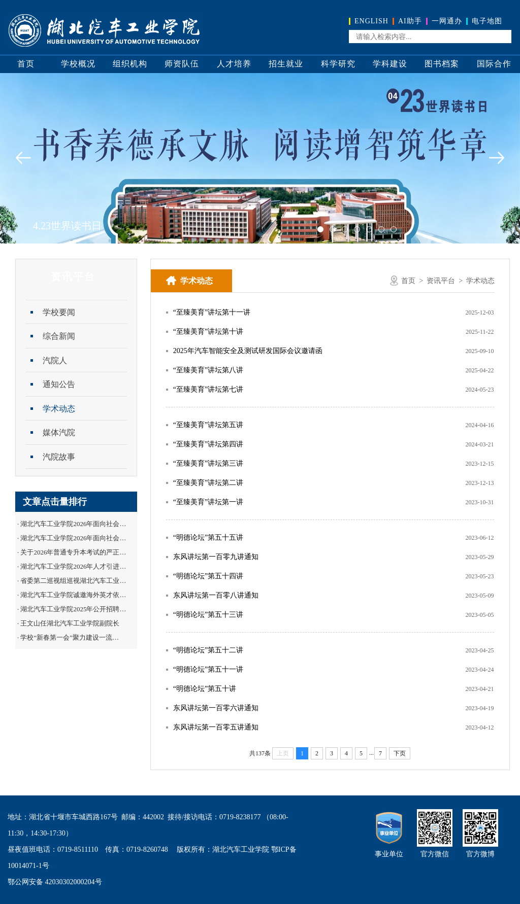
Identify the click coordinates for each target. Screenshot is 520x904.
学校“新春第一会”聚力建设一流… (69, 637)
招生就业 (286, 63)
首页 (26, 63)
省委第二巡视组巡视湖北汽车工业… (73, 580)
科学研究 (338, 63)
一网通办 (447, 21)
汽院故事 (59, 457)
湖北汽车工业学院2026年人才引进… (73, 566)
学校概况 (78, 63)
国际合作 (494, 63)
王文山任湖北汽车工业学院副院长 (69, 623)
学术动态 (59, 408)
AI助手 (410, 21)
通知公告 (59, 384)
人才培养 (234, 63)
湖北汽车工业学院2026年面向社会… (73, 524)
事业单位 (389, 854)
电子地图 (487, 21)
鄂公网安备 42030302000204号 (55, 882)
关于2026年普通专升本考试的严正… (73, 552)
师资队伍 (182, 63)
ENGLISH (371, 21)
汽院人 (55, 360)
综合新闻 (59, 336)
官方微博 (480, 854)
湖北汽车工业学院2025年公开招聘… (73, 609)
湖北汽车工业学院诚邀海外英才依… (73, 595)
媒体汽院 (59, 432)
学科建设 (390, 63)
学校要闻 (59, 312)
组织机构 (130, 63)
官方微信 (434, 854)
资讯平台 (441, 281)
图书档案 (442, 63)
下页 (400, 753)
